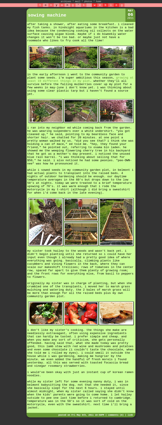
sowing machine (47, 15)
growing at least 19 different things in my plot (80, 79)
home (98, 1)
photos (88, 1)
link (130, 415)
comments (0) (116, 415)
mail (77, 1)
